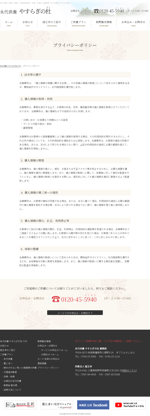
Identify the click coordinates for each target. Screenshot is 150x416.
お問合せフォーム (50, 354)
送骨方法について (12, 389)
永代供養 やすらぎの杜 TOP (13, 341)
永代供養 (8, 358)
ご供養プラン (78, 22)
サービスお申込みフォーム (54, 350)
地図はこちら (129, 370)
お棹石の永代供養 (12, 380)
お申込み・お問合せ (133, 22)
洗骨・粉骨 (9, 376)
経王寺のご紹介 (51, 22)
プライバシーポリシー (48, 367)
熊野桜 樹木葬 (10, 385)
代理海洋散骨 (10, 372)
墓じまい (8, 363)
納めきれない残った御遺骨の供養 (20, 367)
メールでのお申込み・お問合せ (74, 313)
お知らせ (27, 22)
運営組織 (42, 363)
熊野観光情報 (104, 22)
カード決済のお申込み (48, 358)
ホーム (9, 22)
